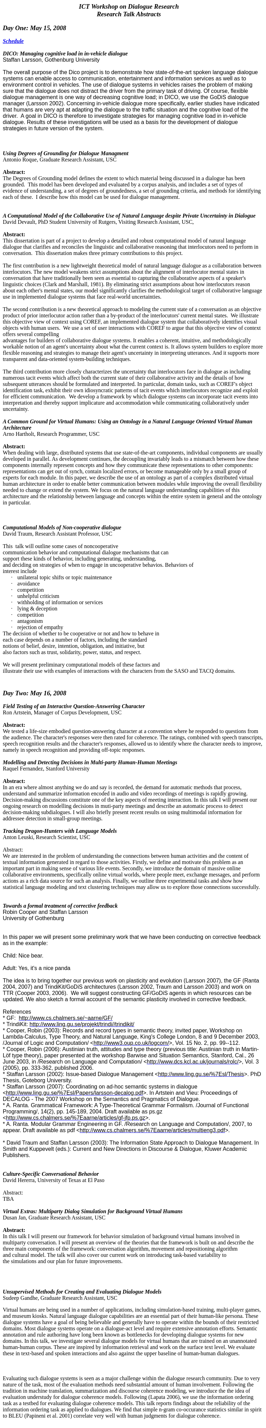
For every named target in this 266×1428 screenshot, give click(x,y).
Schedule (13, 41)
